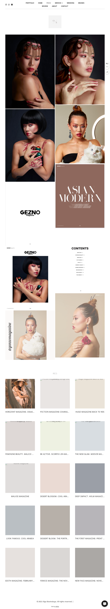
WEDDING (70, 3)
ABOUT (54, 6)
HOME (40, 3)
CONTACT (64, 6)
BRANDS (81, 3)
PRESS (48, 3)
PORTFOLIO (30, 3)
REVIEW (45, 6)
